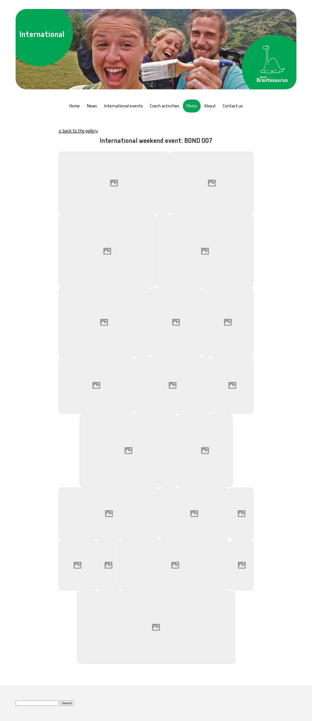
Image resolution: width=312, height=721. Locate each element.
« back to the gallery (78, 131)
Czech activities (164, 106)
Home (74, 106)
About (210, 106)
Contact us (233, 106)
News (92, 106)
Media (191, 106)
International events (123, 106)
